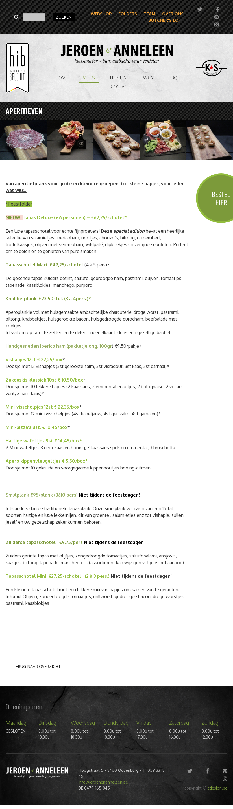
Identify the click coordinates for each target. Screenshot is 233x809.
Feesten (118, 77)
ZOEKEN (64, 17)
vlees (89, 77)
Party (148, 77)
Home (62, 77)
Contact (120, 86)
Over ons (173, 13)
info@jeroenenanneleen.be (103, 782)
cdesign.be (217, 788)
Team (149, 13)
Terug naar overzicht (37, 666)
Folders (127, 13)
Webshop (101, 13)
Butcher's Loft (166, 20)
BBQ (173, 77)
